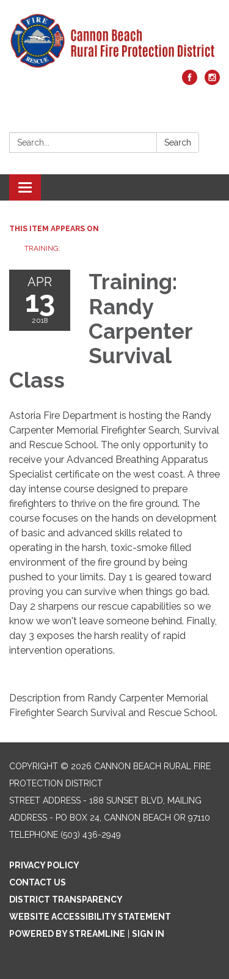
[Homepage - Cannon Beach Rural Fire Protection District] (114, 41)
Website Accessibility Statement (90, 917)
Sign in (148, 934)
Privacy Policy (44, 865)
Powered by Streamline (67, 934)
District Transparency (66, 899)
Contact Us (37, 882)
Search (177, 142)
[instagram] (212, 81)
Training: (42, 248)
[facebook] (189, 81)
